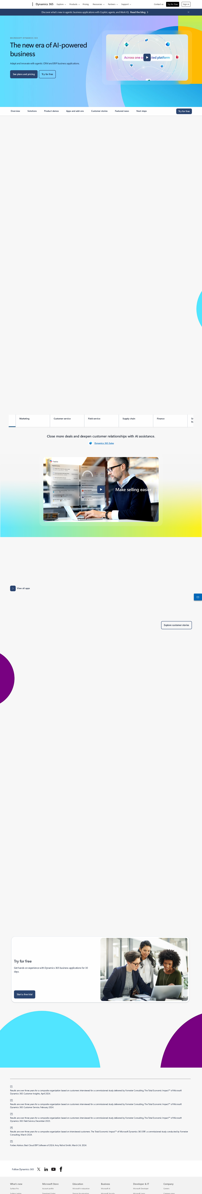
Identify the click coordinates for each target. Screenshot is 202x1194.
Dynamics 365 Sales (104, 443)
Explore (60, 4)
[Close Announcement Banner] (188, 12)
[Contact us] (197, 597)
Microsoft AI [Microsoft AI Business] (105, 1188)
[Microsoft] (20, 4)
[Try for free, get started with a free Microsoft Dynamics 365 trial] (47, 74)
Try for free (173, 4)
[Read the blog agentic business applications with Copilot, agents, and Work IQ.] (140, 12)
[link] (15, 112)
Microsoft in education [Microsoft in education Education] (81, 1188)
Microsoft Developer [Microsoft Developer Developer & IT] (141, 1188)
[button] (147, 57)
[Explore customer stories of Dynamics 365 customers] (176, 625)
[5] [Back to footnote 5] (11, 1141)
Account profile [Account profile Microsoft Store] (48, 1188)
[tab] (33, 421)
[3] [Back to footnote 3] (11, 1113)
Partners (111, 4)
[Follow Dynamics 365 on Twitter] (38, 1169)
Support (125, 4)
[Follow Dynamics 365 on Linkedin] (46, 1169)
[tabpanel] (101, 479)
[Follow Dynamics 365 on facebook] (60, 1169)
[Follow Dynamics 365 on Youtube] (53, 1169)
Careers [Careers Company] (166, 1188)
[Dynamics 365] (44, 4)
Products (73, 4)
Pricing (86, 4)
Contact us (158, 4)
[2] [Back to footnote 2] (11, 1099)
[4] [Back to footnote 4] (11, 1127)
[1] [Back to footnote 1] (11, 1086)
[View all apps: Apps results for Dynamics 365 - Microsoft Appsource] (20, 588)
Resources (97, 4)
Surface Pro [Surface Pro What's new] (14, 1188)
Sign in (186, 4)
